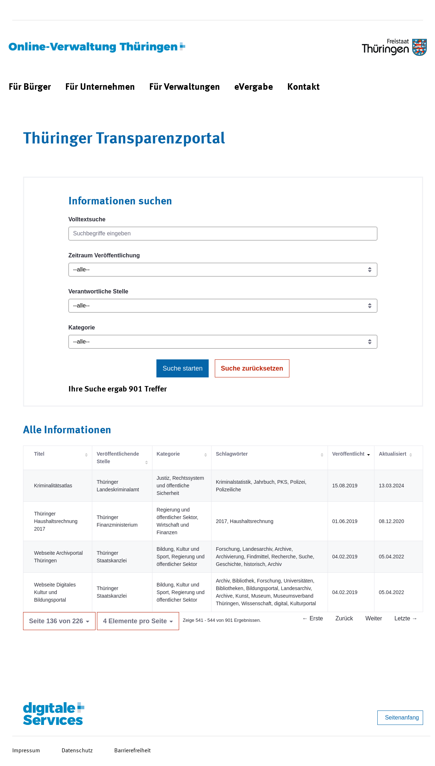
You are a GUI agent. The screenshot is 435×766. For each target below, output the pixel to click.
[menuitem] (30, 87)
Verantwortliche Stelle (98, 291)
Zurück (344, 618)
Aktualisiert (392, 454)
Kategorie (81, 327)
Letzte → (405, 618)
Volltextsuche (87, 219)
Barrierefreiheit (132, 751)
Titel (39, 454)
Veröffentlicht (348, 454)
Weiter (373, 618)
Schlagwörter (232, 454)
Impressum (26, 751)
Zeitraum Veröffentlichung (104, 255)
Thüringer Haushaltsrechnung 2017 (56, 521)
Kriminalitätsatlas (53, 485)
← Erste (312, 618)
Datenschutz (77, 751)
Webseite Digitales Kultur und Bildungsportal (55, 592)
